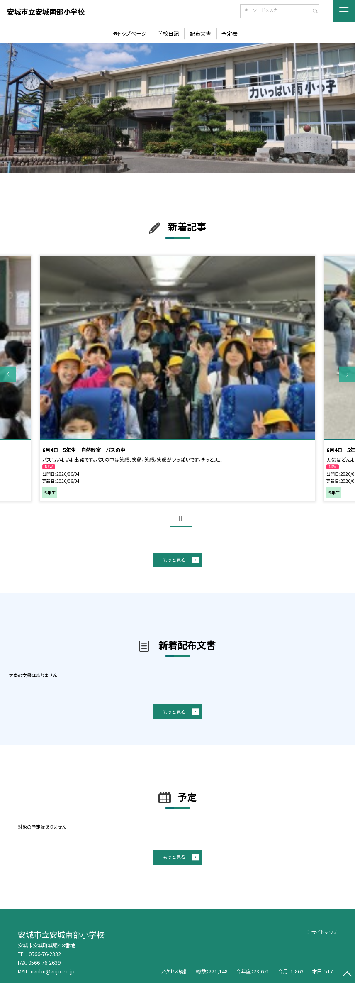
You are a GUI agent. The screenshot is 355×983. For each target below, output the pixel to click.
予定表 (229, 33)
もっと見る (174, 559)
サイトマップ (324, 932)
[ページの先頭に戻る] (347, 975)
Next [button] (347, 375)
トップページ (132, 33)
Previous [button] (8, 375)
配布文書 (200, 33)
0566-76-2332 (45, 954)
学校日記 (168, 33)
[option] (177, 108)
